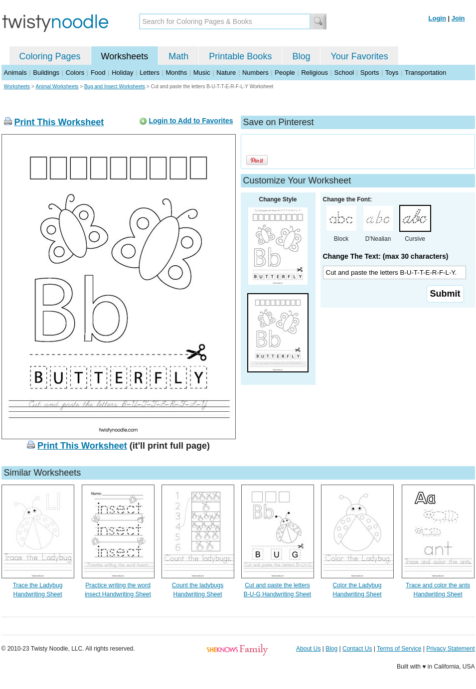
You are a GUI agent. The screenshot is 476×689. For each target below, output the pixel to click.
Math (178, 56)
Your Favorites (359, 56)
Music (201, 72)
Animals (15, 72)
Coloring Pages (50, 56)
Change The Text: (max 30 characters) (386, 256)
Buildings (46, 72)
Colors (75, 72)
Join (458, 18)
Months (176, 72)
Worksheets (125, 56)
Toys (392, 72)
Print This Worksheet (59, 122)
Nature (226, 72)
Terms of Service (399, 648)
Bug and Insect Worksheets (114, 86)
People (285, 72)
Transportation (425, 72)
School (344, 72)
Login (437, 18)
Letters (149, 72)
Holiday (122, 72)
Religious (314, 72)
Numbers (255, 72)
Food (98, 72)
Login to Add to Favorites (191, 121)
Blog (301, 56)
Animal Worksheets (57, 86)
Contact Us (357, 648)
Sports (369, 72)
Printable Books (240, 56)
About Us (308, 648)
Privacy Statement (450, 648)
